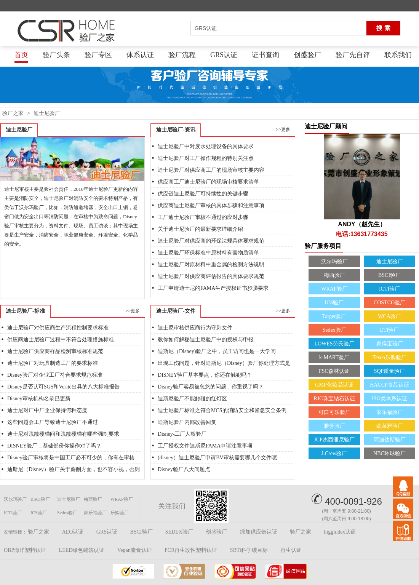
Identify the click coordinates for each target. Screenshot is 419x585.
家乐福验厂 (389, 412)
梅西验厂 (334, 275)
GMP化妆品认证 (334, 385)
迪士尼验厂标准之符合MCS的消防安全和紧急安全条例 (222, 410)
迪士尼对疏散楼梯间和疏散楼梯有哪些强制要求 (63, 434)
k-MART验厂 (334, 357)
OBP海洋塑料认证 (25, 550)
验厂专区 (98, 55)
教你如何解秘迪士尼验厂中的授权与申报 (206, 339)
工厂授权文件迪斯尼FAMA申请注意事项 (205, 446)
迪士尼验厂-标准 (25, 311)
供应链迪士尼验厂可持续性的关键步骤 (203, 194)
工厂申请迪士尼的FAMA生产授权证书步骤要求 (213, 288)
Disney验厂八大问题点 (184, 469)
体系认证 (140, 55)
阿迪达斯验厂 (390, 440)
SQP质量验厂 (389, 371)
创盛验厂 (307, 55)
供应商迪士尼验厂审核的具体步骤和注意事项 (211, 205)
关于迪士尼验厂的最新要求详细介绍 (200, 229)
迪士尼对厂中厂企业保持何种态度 (47, 410)
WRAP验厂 (334, 289)
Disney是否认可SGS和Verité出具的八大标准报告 (63, 387)
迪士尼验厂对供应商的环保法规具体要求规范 (211, 241)
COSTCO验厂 (389, 302)
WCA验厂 (389, 316)
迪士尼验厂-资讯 (175, 130)
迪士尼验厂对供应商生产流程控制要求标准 (58, 328)
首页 (21, 55)
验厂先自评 (353, 55)
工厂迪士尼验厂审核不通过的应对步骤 (203, 217)
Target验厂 (334, 316)
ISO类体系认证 (389, 398)
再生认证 (291, 550)
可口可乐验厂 (334, 412)
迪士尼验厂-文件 (175, 311)
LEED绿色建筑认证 (82, 550)
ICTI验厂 (389, 289)
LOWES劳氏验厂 (334, 344)
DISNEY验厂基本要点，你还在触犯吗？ (205, 375)
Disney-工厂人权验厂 (182, 434)
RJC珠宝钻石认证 (334, 398)
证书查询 (265, 55)
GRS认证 (223, 55)
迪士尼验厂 (47, 113)
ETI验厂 (389, 330)
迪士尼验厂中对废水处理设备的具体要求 (206, 146)
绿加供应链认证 (258, 532)
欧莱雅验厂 (389, 426)
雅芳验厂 (334, 426)
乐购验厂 (119, 512)
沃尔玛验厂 (334, 261)
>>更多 (283, 129)
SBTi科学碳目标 (249, 550)
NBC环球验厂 (389, 453)
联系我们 (398, 55)
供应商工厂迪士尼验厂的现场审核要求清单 (208, 182)
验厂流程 (182, 55)
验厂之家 (13, 113)
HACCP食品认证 (389, 385)
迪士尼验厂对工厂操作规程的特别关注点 (206, 158)
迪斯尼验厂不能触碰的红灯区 (192, 398)
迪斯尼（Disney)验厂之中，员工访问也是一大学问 (217, 351)
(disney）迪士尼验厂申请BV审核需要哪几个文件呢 (217, 457)
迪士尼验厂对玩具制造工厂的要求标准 (52, 363)
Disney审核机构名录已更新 (38, 398)
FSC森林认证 (334, 371)
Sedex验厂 (334, 330)
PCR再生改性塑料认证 (191, 550)
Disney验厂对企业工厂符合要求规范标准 (54, 375)
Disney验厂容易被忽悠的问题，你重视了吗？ (211, 387)
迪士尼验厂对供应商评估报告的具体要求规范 (211, 276)
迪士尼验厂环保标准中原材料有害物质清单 (208, 253)
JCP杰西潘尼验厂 (334, 440)
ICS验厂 (334, 302)
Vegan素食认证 (134, 550)
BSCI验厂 (389, 275)
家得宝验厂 (389, 344)
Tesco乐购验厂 (389, 357)
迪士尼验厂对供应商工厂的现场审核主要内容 (211, 170)
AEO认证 (73, 532)
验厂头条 (56, 55)
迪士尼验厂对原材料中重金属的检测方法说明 (211, 264)
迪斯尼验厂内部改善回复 (187, 422)
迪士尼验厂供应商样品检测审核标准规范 (55, 351)
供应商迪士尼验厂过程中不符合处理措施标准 (60, 339)
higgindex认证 (340, 532)
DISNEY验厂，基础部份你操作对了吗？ (54, 446)
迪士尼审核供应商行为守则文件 (195, 328)
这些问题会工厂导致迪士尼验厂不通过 (52, 422)
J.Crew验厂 (334, 453)
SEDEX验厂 (179, 532)
